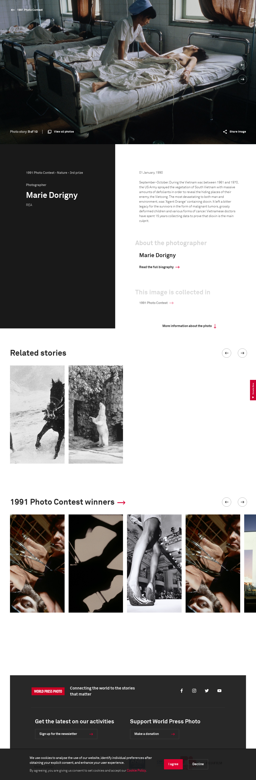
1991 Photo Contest (30, 10)
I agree (173, 764)
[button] (226, 353)
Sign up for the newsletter (58, 734)
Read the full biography (156, 267)
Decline (198, 764)
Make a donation (146, 734)
